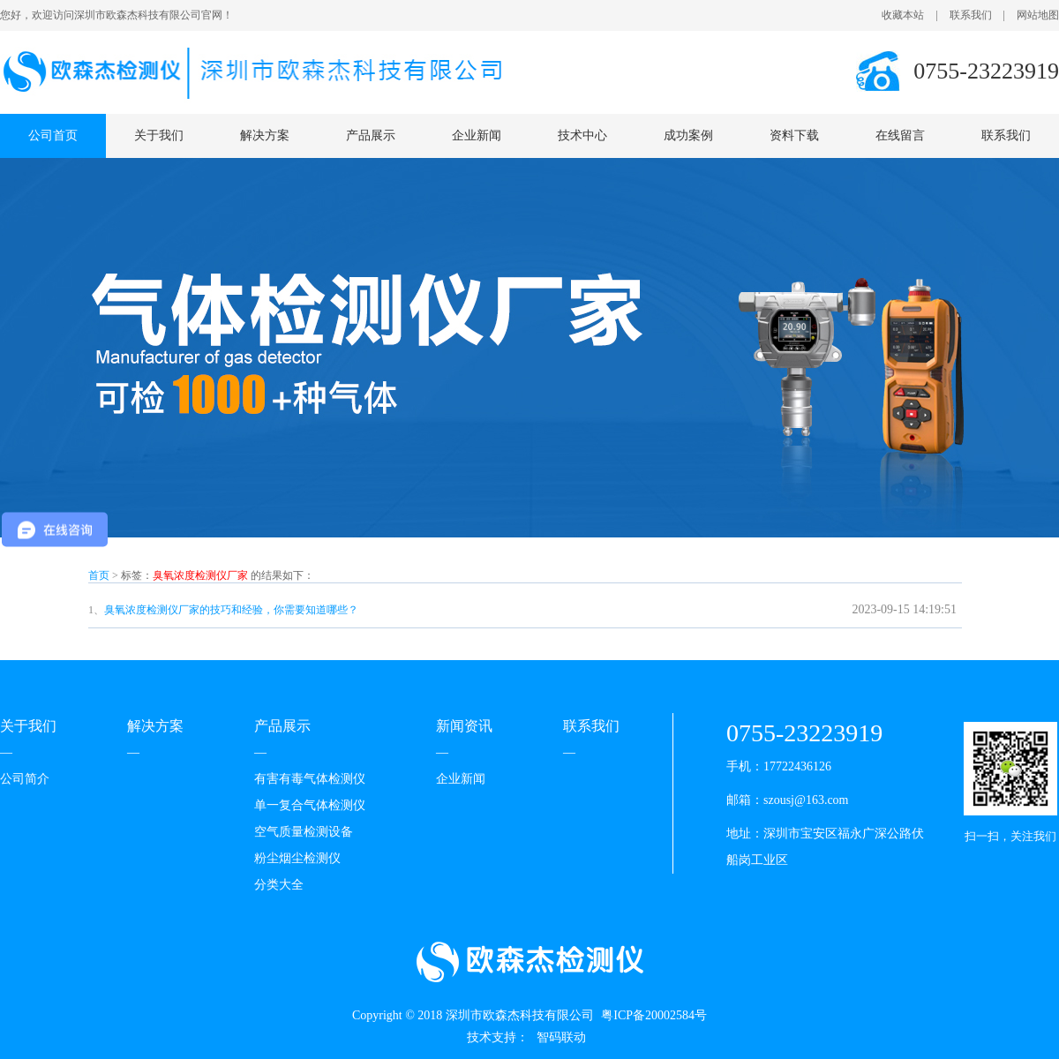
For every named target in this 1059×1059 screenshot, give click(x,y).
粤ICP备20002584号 (654, 1015)
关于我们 (159, 135)
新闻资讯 (464, 725)
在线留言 (900, 135)
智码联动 (561, 1037)
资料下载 (794, 135)
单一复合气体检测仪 (309, 805)
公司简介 (24, 778)
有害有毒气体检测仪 (309, 778)
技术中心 (582, 135)
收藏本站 (903, 15)
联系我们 (971, 15)
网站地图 (1038, 15)
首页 (98, 575)
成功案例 (688, 135)
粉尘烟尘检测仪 (297, 858)
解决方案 (264, 135)
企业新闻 (476, 135)
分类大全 (279, 884)
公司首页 (53, 135)
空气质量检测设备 (303, 831)
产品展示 (370, 135)
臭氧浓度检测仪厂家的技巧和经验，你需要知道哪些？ (231, 610)
